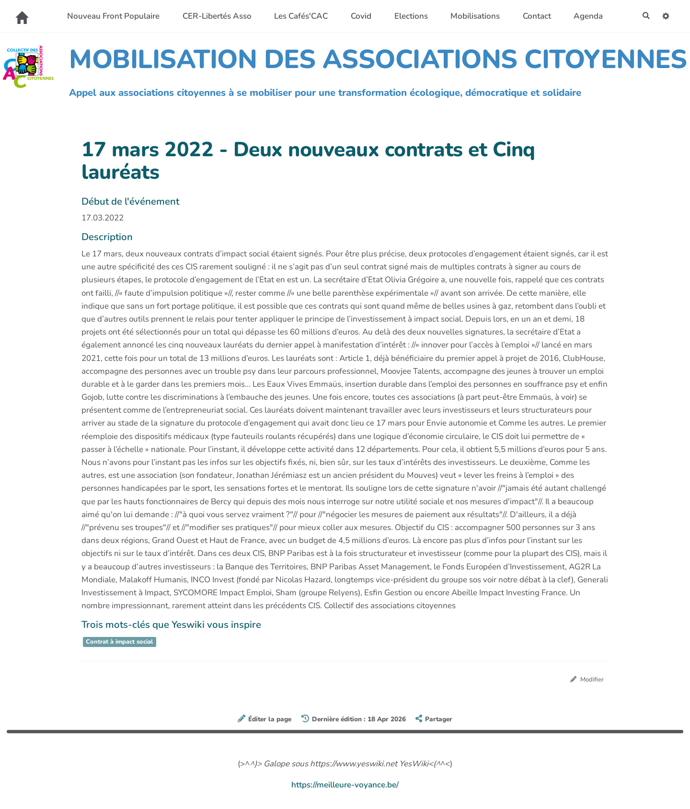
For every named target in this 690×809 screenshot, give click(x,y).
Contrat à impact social (119, 641)
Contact (533, 16)
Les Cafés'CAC (298, 16)
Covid (358, 16)
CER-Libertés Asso (213, 16)
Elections (408, 16)
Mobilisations (472, 16)
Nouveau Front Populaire (110, 16)
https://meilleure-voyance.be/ (345, 786)
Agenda (585, 16)
